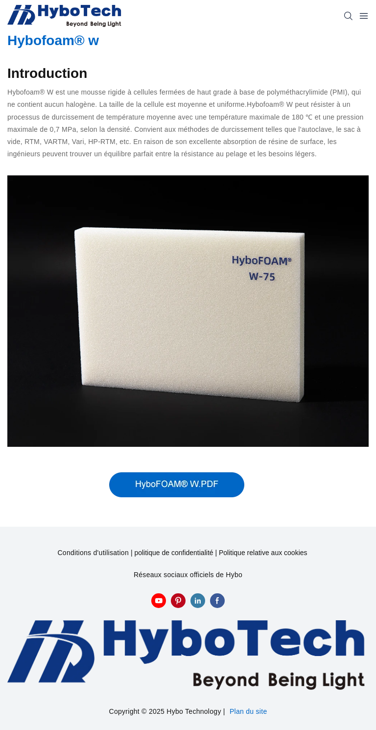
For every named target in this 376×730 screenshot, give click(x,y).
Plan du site (248, 711)
